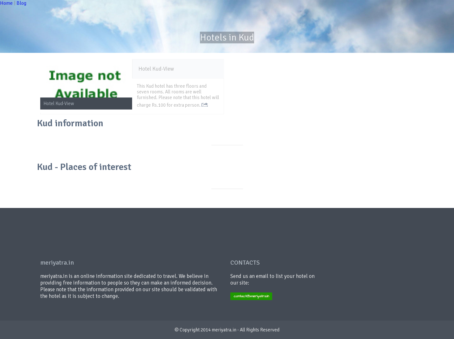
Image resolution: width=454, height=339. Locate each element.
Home (6, 3)
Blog (21, 3)
